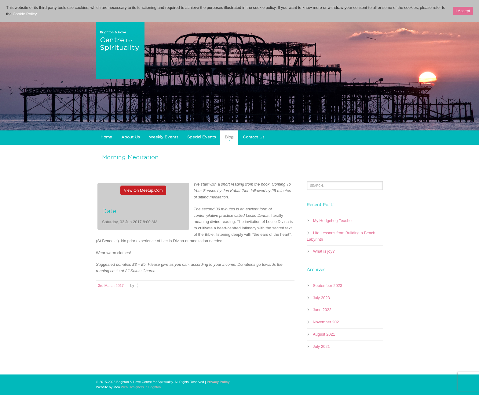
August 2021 (324, 334)
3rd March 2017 (111, 286)
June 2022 (322, 309)
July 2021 (321, 346)
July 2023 (321, 297)
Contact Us (253, 137)
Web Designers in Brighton (141, 387)
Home (106, 137)
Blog (229, 137)
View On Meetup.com (143, 190)
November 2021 (327, 322)
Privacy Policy (218, 382)
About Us (130, 137)
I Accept (463, 11)
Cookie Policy (25, 14)
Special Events (201, 137)
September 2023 (327, 285)
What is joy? (324, 251)
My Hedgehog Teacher (333, 220)
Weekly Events (163, 137)
